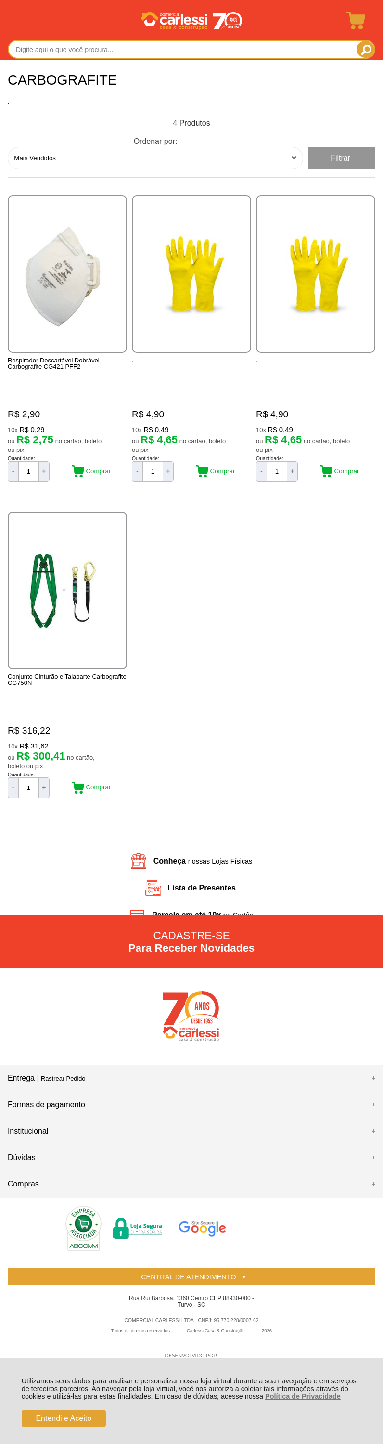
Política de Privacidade (303, 1396)
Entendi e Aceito (63, 1418)
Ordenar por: (156, 141)
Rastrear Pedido (63, 1088)
